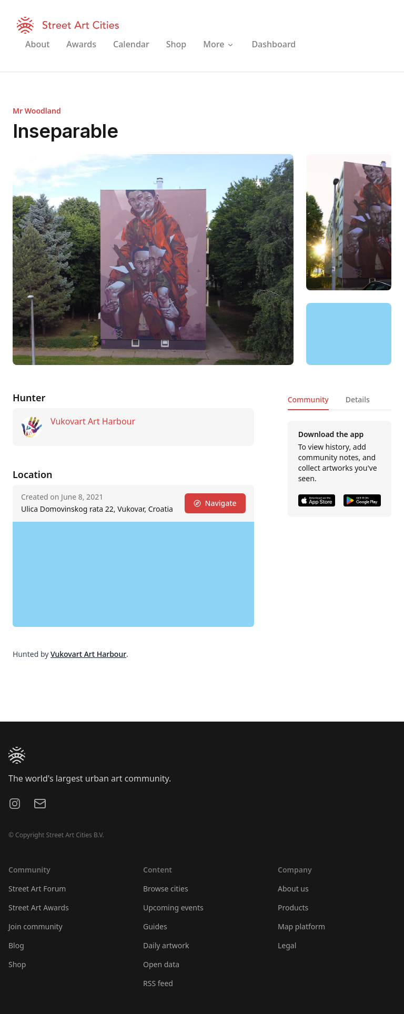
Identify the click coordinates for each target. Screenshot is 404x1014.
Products (293, 907)
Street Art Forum (37, 889)
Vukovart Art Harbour (92, 421)
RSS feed (158, 983)
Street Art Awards (38, 907)
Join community (35, 926)
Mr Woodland (37, 111)
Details (358, 399)
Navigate (215, 503)
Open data (161, 964)
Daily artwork (166, 945)
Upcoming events (173, 907)
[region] (348, 334)
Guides (155, 926)
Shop (17, 964)
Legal (287, 945)
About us (293, 889)
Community (308, 399)
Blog (16, 945)
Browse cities (165, 889)
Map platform (301, 926)
